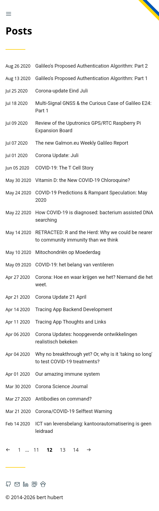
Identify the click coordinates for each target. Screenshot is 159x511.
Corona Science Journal (61, 386)
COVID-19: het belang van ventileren (74, 265)
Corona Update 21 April (60, 297)
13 (64, 449)
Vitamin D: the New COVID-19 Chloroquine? (82, 180)
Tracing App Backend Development (73, 309)
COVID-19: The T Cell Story (64, 168)
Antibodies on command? (63, 399)
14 (77, 449)
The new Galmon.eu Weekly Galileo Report (81, 143)
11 (37, 449)
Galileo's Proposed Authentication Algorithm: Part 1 (91, 78)
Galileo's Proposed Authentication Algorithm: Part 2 (91, 66)
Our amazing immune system (67, 374)
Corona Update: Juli (57, 155)
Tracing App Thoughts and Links (70, 322)
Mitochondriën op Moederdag (67, 252)
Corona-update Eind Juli (61, 91)
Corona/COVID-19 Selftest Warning (73, 411)
